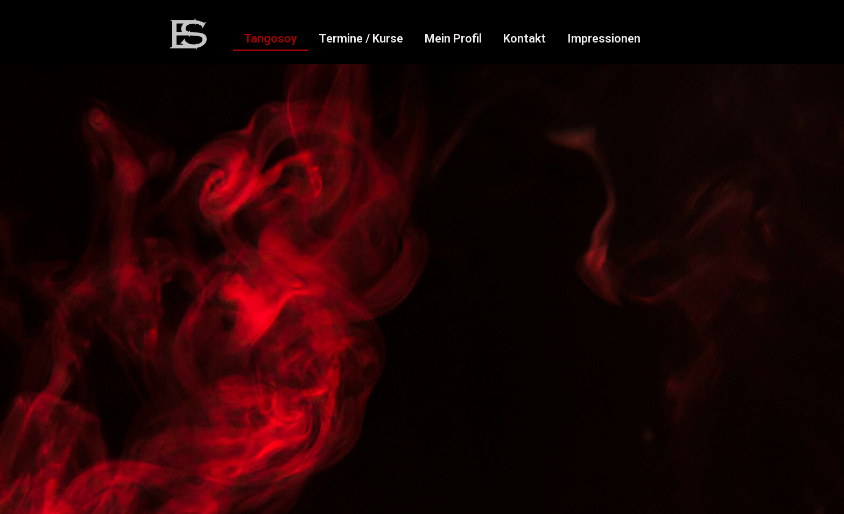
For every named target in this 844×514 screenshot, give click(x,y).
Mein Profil (453, 38)
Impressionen (604, 38)
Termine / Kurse (361, 38)
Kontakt (524, 38)
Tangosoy (270, 38)
